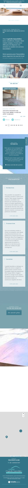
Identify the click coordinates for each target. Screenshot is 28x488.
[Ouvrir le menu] (21, 5)
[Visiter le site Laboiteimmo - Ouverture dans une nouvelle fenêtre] (14, 483)
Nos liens (9, 478)
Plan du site (12, 477)
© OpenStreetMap (17, 456)
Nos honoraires (6, 477)
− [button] (23, 416)
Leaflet (12, 456)
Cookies (19, 478)
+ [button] (23, 414)
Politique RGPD (14, 478)
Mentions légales (18, 477)
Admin (23, 477)
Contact (26, 141)
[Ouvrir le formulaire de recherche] (4, 5)
